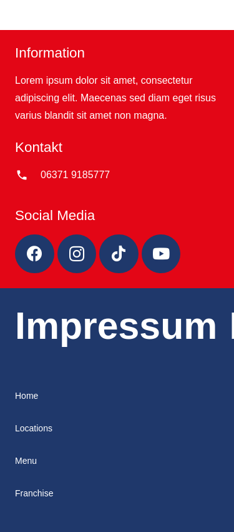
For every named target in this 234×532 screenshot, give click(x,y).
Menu (26, 461)
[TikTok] (119, 254)
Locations (33, 428)
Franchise (34, 493)
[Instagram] (77, 254)
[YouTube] (161, 254)
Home (26, 396)
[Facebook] (34, 254)
